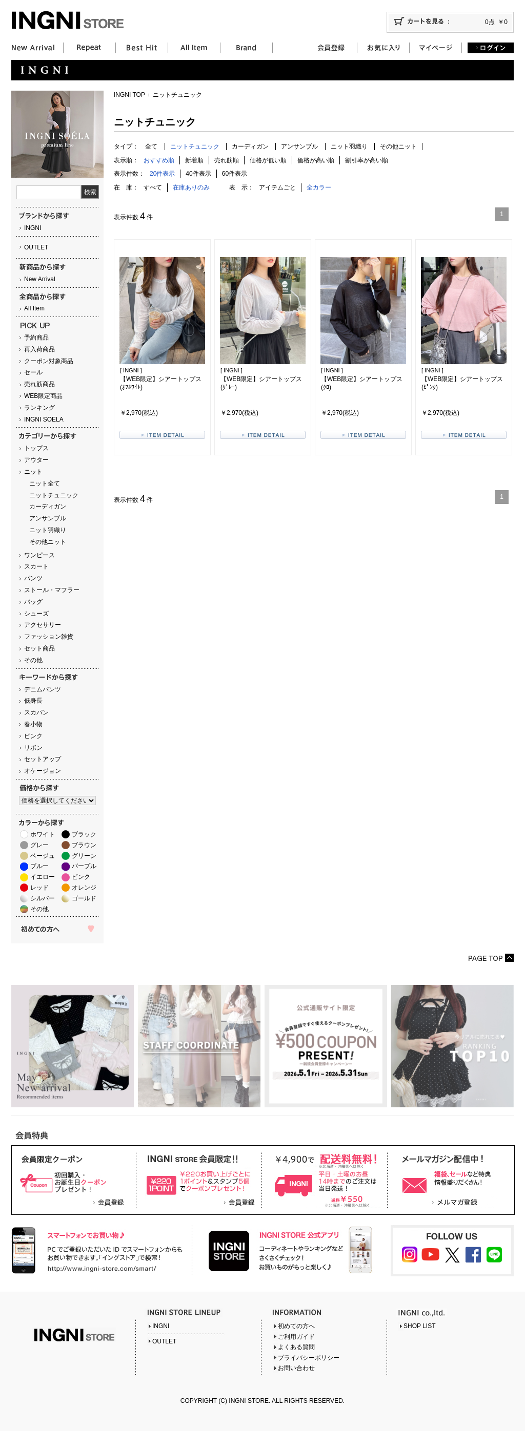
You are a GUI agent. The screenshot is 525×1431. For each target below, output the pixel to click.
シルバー (42, 898)
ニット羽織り (47, 530)
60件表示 (234, 173)
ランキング (39, 407)
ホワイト (42, 834)
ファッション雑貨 (48, 636)
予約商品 (36, 337)
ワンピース (39, 555)
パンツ (33, 578)
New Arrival (39, 279)
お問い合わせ (296, 1368)
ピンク (33, 736)
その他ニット (47, 541)
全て (151, 146)
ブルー (39, 866)
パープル (84, 866)
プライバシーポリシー (308, 1357)
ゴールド (84, 898)
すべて (153, 187)
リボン (33, 747)
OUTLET (36, 247)
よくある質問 (296, 1347)
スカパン (36, 712)
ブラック (84, 834)
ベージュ (42, 855)
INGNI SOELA (44, 419)
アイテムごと (277, 187)
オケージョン (42, 770)
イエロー (42, 876)
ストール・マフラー (51, 590)
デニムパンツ (42, 689)
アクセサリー (42, 624)
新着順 (194, 160)
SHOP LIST (419, 1326)
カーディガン (47, 506)
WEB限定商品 (43, 395)
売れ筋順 (226, 160)
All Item (34, 308)
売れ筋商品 (39, 384)
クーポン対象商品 (48, 361)
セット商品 (39, 648)
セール (33, 372)
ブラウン (84, 845)
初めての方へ (296, 1326)
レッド (39, 887)
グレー (39, 845)
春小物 (33, 724)
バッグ (33, 601)
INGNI (32, 228)
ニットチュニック (53, 495)
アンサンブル (47, 518)
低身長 (33, 700)
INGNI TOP (129, 94)
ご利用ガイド (296, 1336)
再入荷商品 (39, 349)
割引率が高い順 (366, 160)
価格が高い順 (315, 160)
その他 (33, 660)
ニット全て (44, 483)
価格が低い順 (268, 160)
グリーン (84, 855)
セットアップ (42, 759)
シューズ (36, 613)
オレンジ (84, 887)
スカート (36, 566)
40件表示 (198, 173)
